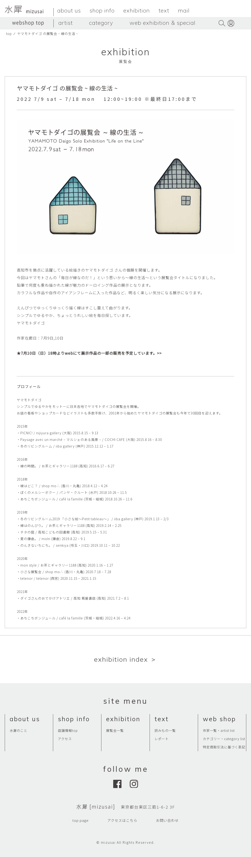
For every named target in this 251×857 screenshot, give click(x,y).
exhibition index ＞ (125, 659)
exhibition (136, 10)
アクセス (65, 738)
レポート (162, 738)
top (9, 33)
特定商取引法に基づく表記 (224, 747)
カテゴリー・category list (224, 738)
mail (184, 10)
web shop (219, 719)
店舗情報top (68, 730)
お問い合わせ (167, 820)
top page (80, 820)
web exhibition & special (162, 22)
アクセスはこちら (122, 820)
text (164, 10)
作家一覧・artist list (219, 730)
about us (69, 10)
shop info (102, 10)
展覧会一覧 (115, 730)
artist (65, 22)
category (101, 22)
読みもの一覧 (165, 730)
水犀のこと (18, 730)
